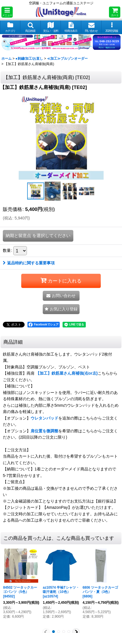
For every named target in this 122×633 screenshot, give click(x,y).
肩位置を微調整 (44, 431)
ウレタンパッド (44, 418)
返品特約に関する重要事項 (29, 263)
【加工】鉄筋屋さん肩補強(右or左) (67, 373)
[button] (7, 12)
